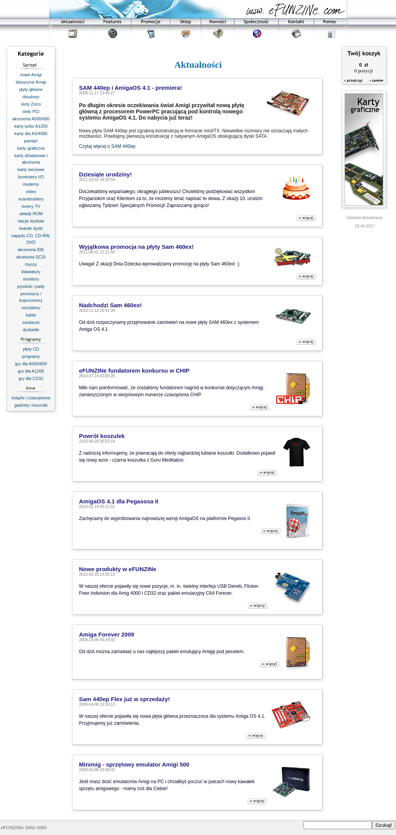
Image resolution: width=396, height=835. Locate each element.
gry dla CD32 (31, 378)
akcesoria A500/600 (31, 118)
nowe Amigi (31, 74)
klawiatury (31, 271)
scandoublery (30, 199)
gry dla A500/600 (31, 363)
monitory (31, 279)
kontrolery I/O (31, 177)
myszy (31, 264)
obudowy (30, 96)
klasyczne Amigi (31, 82)
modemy (31, 184)
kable (31, 315)
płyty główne (31, 89)
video (31, 191)
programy (31, 356)
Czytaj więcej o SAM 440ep (107, 146)
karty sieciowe (30, 169)
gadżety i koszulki (31, 405)
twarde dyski (31, 228)
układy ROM (31, 213)
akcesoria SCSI (31, 257)
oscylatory (31, 307)
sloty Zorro (31, 104)
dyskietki (31, 329)
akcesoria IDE (31, 249)
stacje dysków (31, 221)
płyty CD (31, 349)
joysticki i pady (31, 286)
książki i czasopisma (31, 397)
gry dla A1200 (31, 371)
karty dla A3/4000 (30, 133)
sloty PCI (30, 111)
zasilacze (30, 322)
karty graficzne (31, 148)
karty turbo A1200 (31, 126)
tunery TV (31, 206)
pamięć (31, 141)
